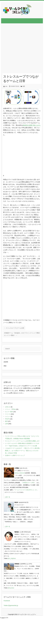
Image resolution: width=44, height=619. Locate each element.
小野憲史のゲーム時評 (28, 482)
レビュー (7, 416)
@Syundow (11, 588)
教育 (24, 86)
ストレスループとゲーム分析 (14, 328)
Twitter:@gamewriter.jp (11, 605)
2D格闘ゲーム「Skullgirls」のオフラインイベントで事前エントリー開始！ (22, 334)
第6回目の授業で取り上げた (32, 125)
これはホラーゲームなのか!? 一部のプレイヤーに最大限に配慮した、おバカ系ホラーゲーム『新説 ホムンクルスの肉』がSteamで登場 (22, 450)
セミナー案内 (9, 411)
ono (6, 86)
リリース (7, 414)
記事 (6, 423)
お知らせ (7, 407)
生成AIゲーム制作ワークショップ (15, 455)
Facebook (7, 600)
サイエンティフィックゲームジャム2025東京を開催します (22, 441)
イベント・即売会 (10, 409)
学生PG (7, 419)
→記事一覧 (7, 497)
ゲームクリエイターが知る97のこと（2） (26, 490)
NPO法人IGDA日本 (19, 473)
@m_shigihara (12, 558)
